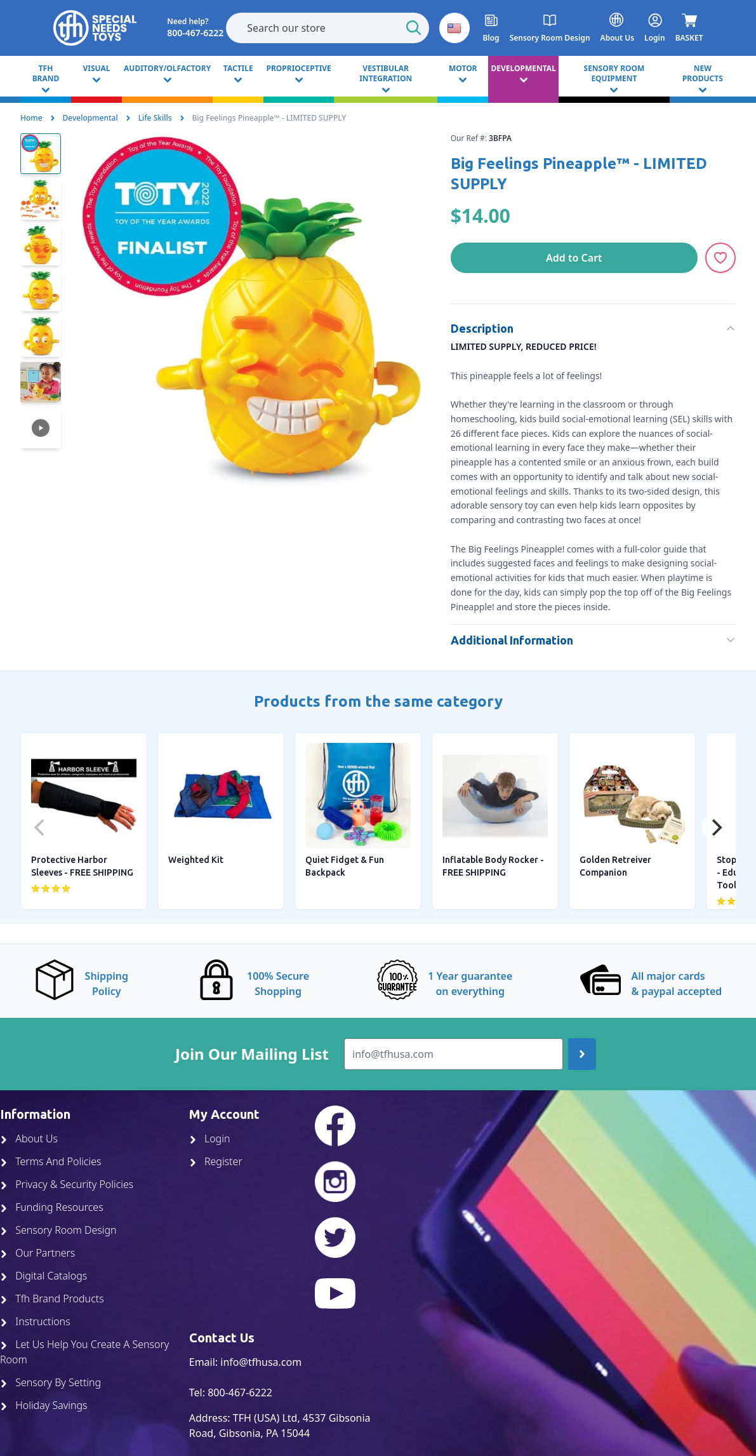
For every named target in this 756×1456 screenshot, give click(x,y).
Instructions (35, 1321)
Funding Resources (51, 1207)
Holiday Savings (44, 1405)
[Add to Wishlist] (720, 258)
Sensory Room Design (58, 1230)
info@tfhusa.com (261, 1362)
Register (215, 1161)
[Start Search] (414, 28)
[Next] (715, 827)
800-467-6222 (240, 1392)
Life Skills (155, 117)
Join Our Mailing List (252, 1054)
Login (209, 1138)
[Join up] (582, 1054)
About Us (29, 1138)
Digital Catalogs (43, 1276)
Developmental (90, 117)
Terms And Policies (51, 1161)
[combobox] (327, 28)
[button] (454, 28)
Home (31, 117)
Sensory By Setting (50, 1382)
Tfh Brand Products (52, 1299)
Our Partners (37, 1253)
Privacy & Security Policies (66, 1184)
